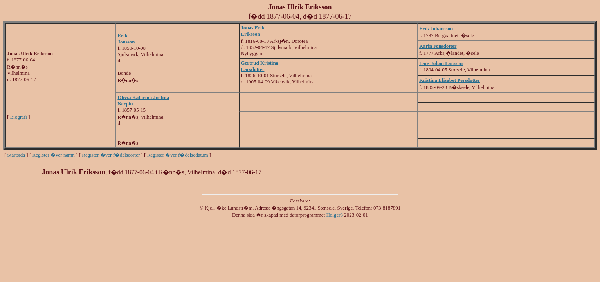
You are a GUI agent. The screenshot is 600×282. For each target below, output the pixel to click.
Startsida (16, 155)
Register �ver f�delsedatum (177, 155)
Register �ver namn (53, 155)
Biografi (18, 117)
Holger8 (334, 215)
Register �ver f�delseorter (111, 155)
